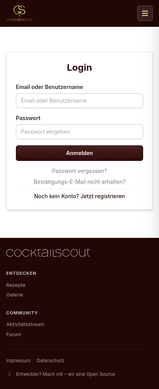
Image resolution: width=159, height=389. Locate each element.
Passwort (28, 118)
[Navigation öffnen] (145, 13)
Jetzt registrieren (103, 196)
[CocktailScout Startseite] (19, 13)
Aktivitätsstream (25, 324)
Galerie (14, 294)
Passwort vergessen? (79, 170)
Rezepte (16, 285)
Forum (13, 334)
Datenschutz (50, 360)
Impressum (18, 360)
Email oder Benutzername (49, 87)
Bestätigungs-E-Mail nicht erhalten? (80, 181)
